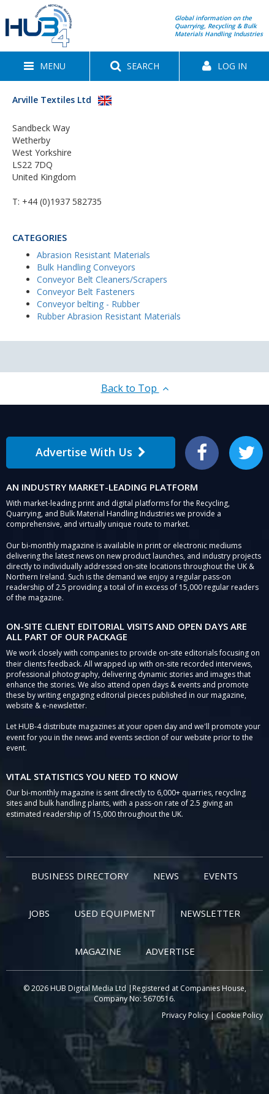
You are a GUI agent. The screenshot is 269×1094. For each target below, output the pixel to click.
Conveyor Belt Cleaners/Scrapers (102, 279)
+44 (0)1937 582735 (62, 201)
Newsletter (210, 913)
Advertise (170, 951)
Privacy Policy (185, 1015)
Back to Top (135, 388)
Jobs (39, 913)
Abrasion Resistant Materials (93, 255)
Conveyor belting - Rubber (88, 304)
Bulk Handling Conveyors (86, 267)
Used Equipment (115, 913)
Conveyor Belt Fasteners (86, 291)
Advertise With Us (91, 452)
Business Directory (80, 876)
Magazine (98, 951)
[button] (44, 66)
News (166, 876)
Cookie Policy (239, 1015)
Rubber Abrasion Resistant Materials (109, 316)
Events (220, 876)
